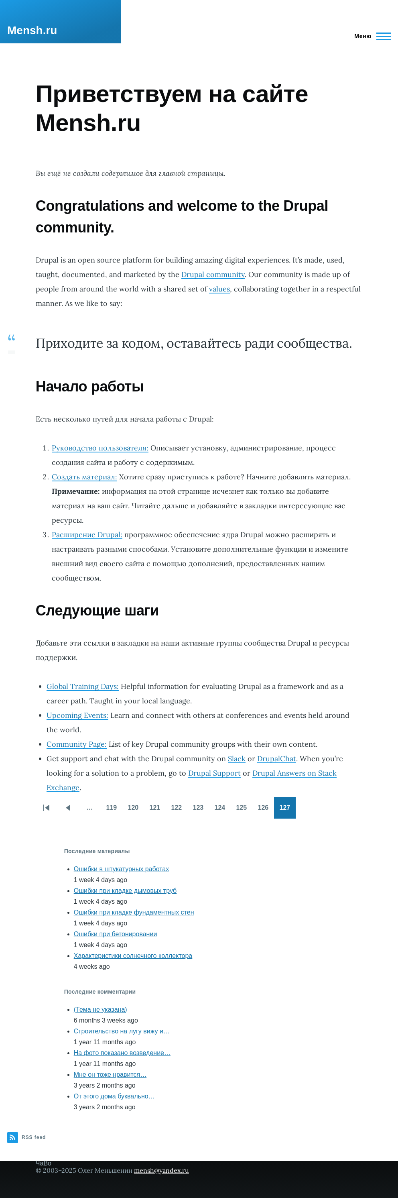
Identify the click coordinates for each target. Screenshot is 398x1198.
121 (157, 810)
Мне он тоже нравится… (110, 1074)
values (219, 288)
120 (136, 810)
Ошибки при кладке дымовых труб (125, 890)
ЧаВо (43, 1163)
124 (222, 810)
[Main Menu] (370, 36)
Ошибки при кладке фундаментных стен (134, 912)
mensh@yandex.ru (161, 1170)
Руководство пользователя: (100, 447)
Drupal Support (214, 773)
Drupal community (213, 274)
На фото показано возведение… (122, 1052)
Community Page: (77, 744)
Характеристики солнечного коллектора (133, 955)
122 (179, 810)
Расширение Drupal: (87, 534)
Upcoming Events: (77, 715)
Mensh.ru (32, 30)
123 (201, 810)
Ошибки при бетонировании (115, 934)
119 (114, 810)
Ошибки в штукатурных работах (121, 869)
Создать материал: (84, 476)
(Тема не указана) (100, 1009)
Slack (237, 758)
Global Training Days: (83, 686)
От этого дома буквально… (114, 1096)
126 (266, 810)
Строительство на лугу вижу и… (122, 1031)
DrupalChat (276, 758)
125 (244, 810)
